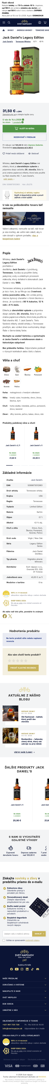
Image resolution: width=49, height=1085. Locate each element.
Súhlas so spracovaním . (21, 940)
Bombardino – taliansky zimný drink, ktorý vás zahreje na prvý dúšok (32, 741)
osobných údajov (32, 940)
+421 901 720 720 (11, 1025)
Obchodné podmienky (37, 1060)
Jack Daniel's (8, 42)
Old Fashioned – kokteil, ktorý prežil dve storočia (32, 719)
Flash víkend (8, 2)
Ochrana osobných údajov (14, 1060)
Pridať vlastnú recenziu (23, 668)
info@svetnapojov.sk (12, 1029)
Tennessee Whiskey (23, 42)
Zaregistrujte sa (9, 114)
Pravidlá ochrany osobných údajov (14, 1081)
